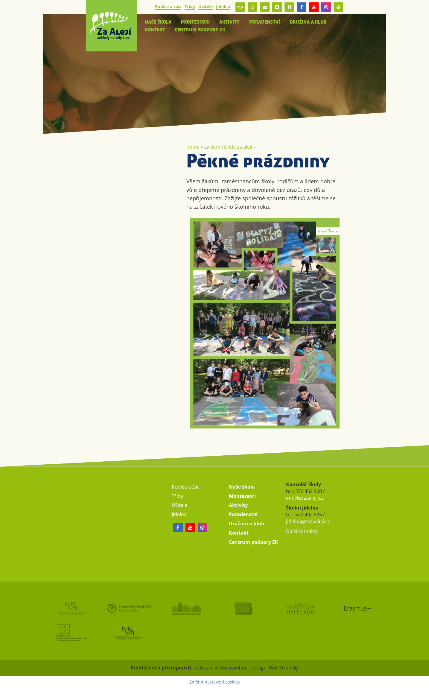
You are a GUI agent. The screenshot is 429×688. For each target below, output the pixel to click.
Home (193, 147)
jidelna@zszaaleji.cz (308, 521)
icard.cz (237, 667)
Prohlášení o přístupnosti (160, 667)
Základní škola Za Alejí (228, 147)
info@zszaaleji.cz (305, 498)
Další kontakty (302, 531)
